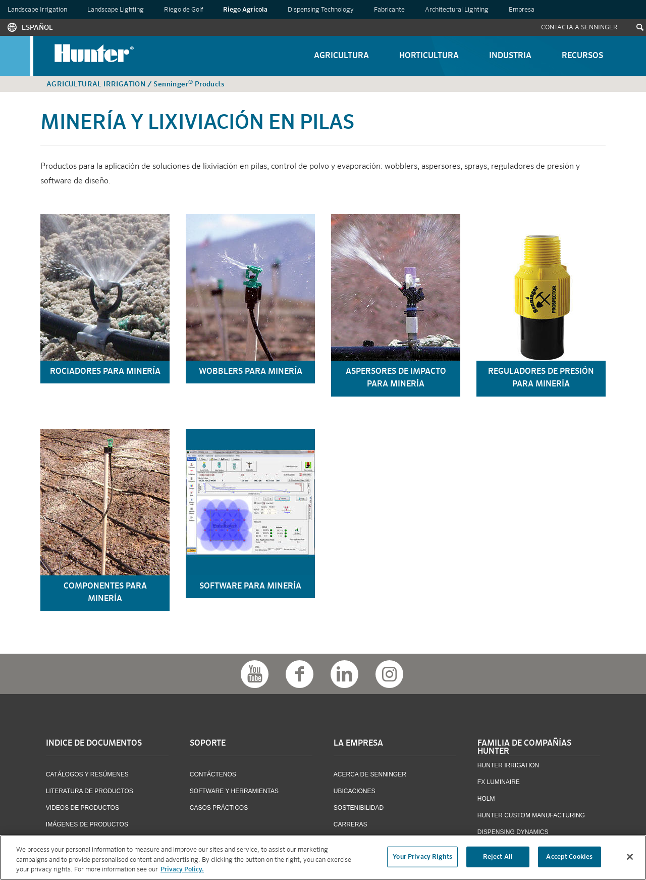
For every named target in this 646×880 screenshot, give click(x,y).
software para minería (250, 586)
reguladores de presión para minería (541, 378)
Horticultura (429, 56)
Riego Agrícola (245, 10)
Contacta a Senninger (579, 27)
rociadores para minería (105, 372)
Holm (486, 798)
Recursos (582, 56)
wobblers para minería (250, 372)
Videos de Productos (82, 807)
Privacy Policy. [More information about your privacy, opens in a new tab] (182, 870)
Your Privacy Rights (422, 857)
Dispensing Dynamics (513, 832)
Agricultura (341, 56)
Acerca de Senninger (370, 774)
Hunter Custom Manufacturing (531, 815)
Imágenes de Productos (87, 824)
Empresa (521, 10)
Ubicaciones (354, 791)
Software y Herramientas (234, 791)
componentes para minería (105, 593)
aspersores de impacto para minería (396, 378)
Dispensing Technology (321, 10)
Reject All (498, 857)
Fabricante (389, 10)
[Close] (630, 857)
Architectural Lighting (457, 10)
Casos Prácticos (219, 807)
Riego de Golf (183, 10)
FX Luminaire (498, 782)
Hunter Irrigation (508, 765)
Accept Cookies (569, 857)
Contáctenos (213, 774)
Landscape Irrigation (37, 10)
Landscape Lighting (115, 10)
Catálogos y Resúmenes (87, 774)
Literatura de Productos (89, 791)
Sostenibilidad (359, 807)
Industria (510, 56)
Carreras (350, 824)
